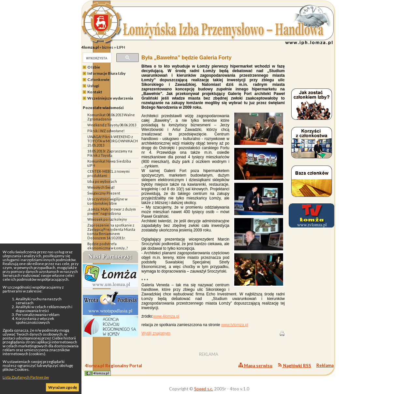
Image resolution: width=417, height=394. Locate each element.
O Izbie (93, 67)
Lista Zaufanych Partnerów (26, 377)
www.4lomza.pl (166, 316)
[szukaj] (96, 58)
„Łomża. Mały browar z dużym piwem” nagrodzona (111, 211)
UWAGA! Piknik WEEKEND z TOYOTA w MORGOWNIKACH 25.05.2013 (112, 140)
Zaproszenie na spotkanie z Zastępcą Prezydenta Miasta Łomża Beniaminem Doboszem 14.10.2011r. (111, 231)
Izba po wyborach (102, 181)
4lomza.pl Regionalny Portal (113, 369)
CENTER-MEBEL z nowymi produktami (108, 173)
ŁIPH (121, 47)
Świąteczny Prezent (103, 193)
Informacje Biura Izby (106, 73)
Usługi (93, 85)
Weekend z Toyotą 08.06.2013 (111, 125)
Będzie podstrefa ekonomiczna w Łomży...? (107, 246)
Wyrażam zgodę (62, 387)
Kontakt (94, 91)
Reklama (325, 365)
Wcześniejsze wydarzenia (110, 98)
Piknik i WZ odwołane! (105, 131)
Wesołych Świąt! (101, 187)
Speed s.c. (203, 388)
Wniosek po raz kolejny (107, 219)
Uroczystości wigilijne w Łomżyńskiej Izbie (107, 201)
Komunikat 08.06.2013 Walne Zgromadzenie (111, 117)
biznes (107, 47)
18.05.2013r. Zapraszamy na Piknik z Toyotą (109, 153)
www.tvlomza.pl (234, 325)
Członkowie (98, 79)
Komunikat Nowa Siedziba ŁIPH (109, 163)
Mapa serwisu (255, 365)
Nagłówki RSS (294, 365)
